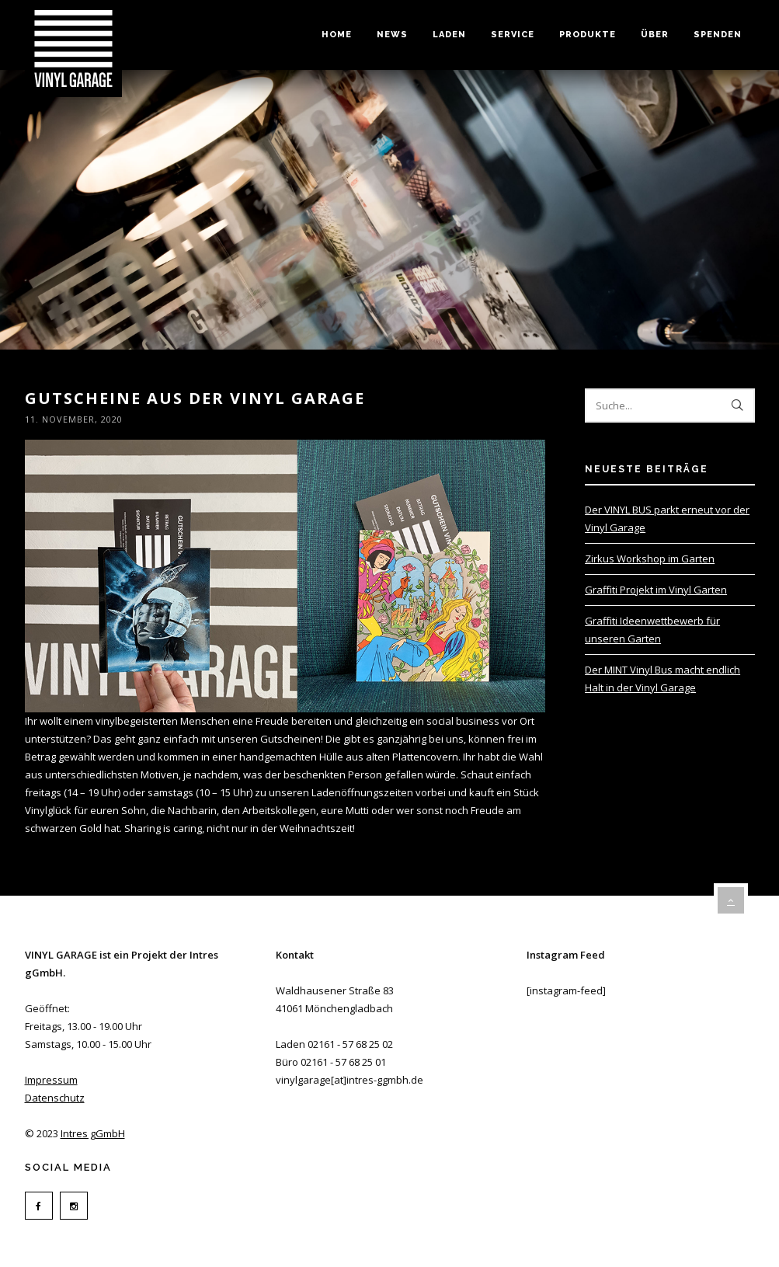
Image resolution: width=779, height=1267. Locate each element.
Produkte (587, 35)
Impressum (51, 1080)
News (392, 35)
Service (512, 35)
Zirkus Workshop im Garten (650, 559)
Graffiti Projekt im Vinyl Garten (656, 590)
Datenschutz (55, 1098)
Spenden (718, 35)
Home (337, 35)
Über (655, 35)
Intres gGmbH (93, 1133)
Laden (449, 35)
